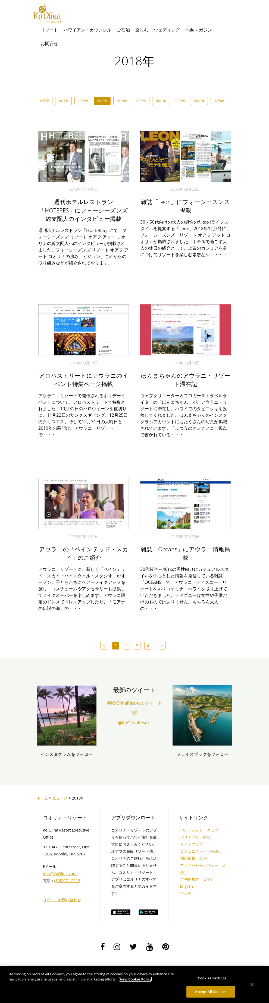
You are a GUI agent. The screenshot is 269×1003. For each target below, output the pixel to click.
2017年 (82, 100)
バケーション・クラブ (199, 830)
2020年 (141, 100)
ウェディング (167, 30)
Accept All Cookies (210, 991)
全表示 (44, 100)
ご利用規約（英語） (197, 879)
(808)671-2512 (67, 880)
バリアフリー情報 (195, 837)
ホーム (42, 798)
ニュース (60, 798)
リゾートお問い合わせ (62, 899)
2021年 (160, 100)
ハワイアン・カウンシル (87, 30)
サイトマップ (191, 844)
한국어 (186, 893)
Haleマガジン (198, 30)
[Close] (252, 984)
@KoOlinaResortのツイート (134, 703)
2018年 (102, 100)
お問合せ (49, 43)
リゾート (49, 30)
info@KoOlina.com (60, 873)
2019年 (121, 100)
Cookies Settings (212, 978)
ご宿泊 (123, 30)
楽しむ (141, 30)
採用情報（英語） (195, 858)
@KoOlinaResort (134, 723)
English (186, 886)
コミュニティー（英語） (201, 851)
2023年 (199, 100)
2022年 (180, 100)
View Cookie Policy (135, 979)
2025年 (219, 100)
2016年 (63, 100)
